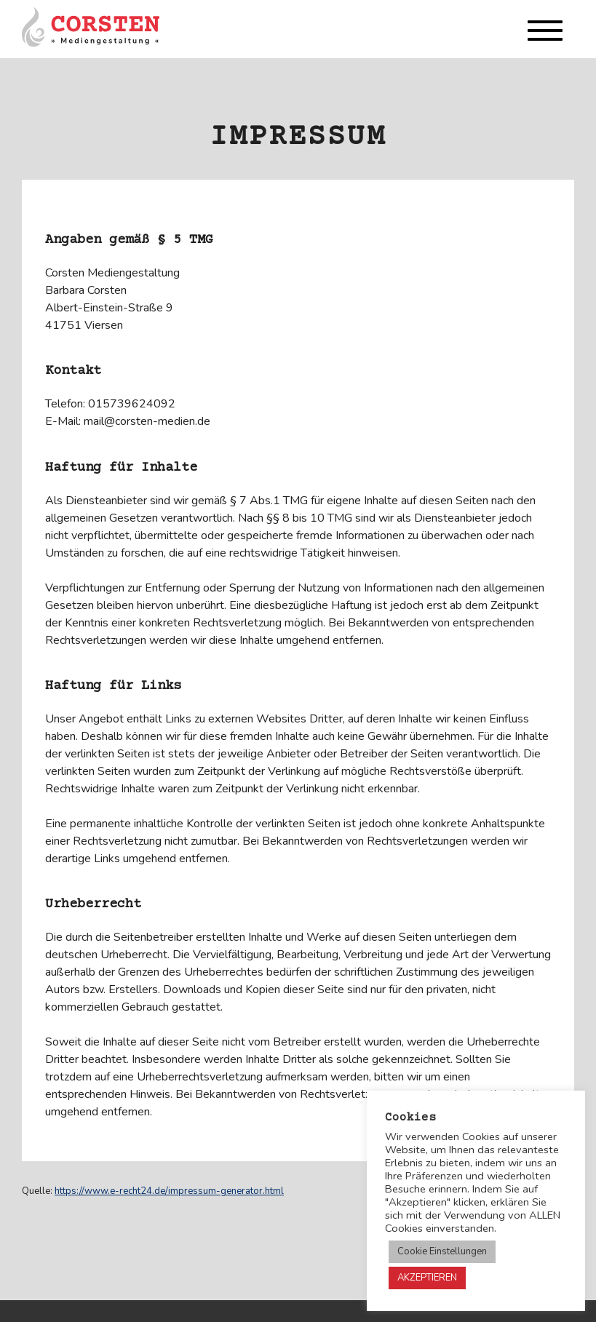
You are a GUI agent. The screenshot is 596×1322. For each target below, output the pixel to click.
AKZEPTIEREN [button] (427, 1277)
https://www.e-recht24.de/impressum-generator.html (169, 1191)
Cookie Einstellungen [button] (442, 1251)
